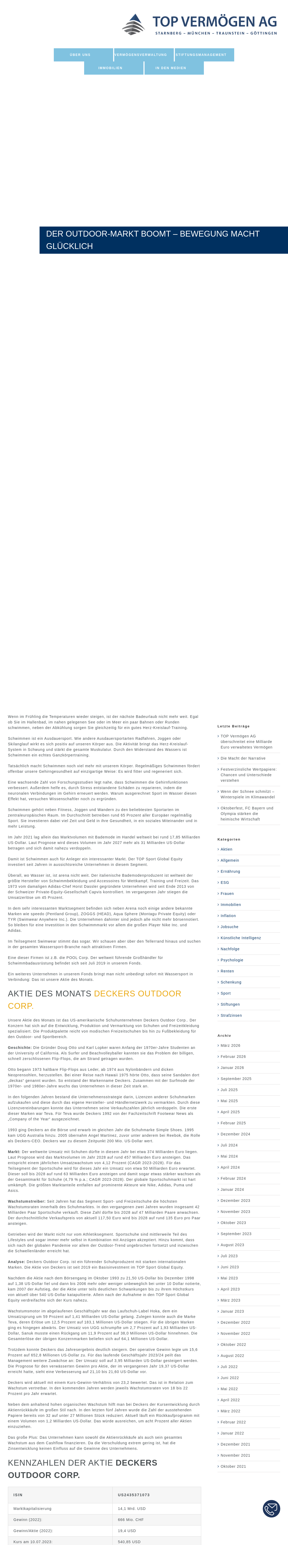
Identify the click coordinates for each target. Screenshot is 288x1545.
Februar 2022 (233, 1422)
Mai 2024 (229, 1156)
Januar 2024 (232, 1189)
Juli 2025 (229, 1090)
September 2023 (236, 1234)
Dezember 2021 (236, 1444)
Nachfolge (230, 949)
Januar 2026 (232, 1068)
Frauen (227, 893)
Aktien (227, 849)
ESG (225, 882)
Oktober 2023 (233, 1223)
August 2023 (232, 1245)
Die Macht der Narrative (243, 758)
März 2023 (231, 1300)
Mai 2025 (229, 1101)
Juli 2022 (229, 1367)
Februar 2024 (233, 1178)
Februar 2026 (233, 1056)
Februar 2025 (233, 1123)
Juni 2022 (230, 1378)
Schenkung (231, 982)
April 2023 (230, 1289)
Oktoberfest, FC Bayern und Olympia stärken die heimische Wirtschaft (247, 813)
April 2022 (230, 1400)
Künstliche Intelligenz (241, 938)
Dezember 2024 (236, 1134)
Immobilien (231, 905)
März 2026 (231, 1045)
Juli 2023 (229, 1256)
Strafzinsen (231, 1015)
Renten (227, 971)
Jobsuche (230, 927)
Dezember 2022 (236, 1322)
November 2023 (236, 1212)
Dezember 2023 (236, 1200)
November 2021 (236, 1455)
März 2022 (231, 1411)
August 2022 (232, 1356)
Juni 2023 (230, 1267)
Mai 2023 (229, 1278)
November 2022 (236, 1333)
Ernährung (230, 871)
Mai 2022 (229, 1389)
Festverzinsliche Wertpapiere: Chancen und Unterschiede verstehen (249, 775)
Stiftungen (230, 1004)
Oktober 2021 (233, 1466)
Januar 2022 (232, 1433)
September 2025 (236, 1079)
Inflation (228, 916)
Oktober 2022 (233, 1344)
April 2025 (230, 1112)
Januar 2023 (232, 1311)
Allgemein (230, 860)
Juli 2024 (229, 1145)
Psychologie (232, 960)
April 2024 (230, 1167)
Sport (226, 993)
